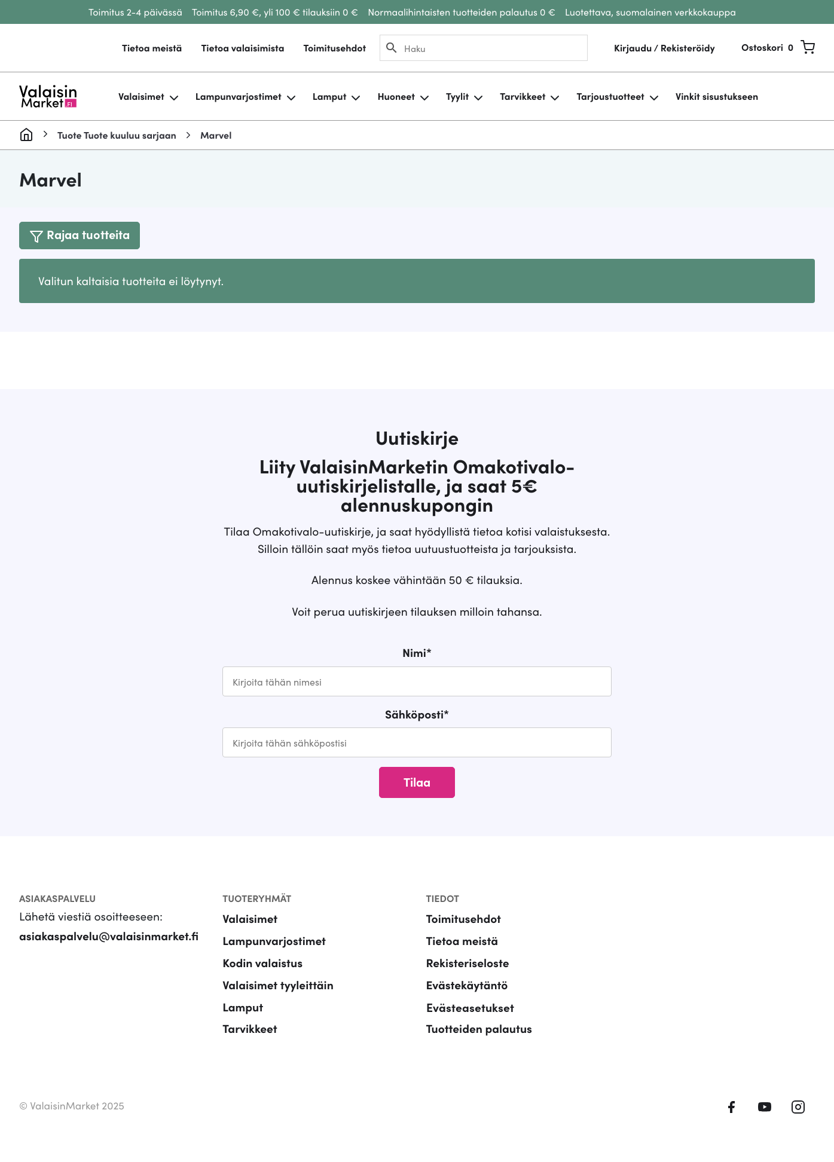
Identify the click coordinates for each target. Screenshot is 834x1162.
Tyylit (457, 96)
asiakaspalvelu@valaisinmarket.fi (108, 936)
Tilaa (417, 781)
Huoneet (396, 96)
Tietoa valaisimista (242, 47)
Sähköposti (417, 714)
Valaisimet (141, 96)
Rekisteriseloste (467, 963)
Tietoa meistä (152, 47)
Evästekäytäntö (467, 985)
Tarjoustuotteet (610, 96)
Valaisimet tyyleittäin (278, 985)
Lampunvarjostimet (238, 96)
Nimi (417, 652)
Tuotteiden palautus (479, 1028)
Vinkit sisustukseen (717, 96)
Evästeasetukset (470, 1007)
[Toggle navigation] (79, 235)
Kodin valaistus (262, 963)
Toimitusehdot (334, 47)
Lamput (330, 96)
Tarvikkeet (522, 96)
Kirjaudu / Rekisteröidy (664, 47)
